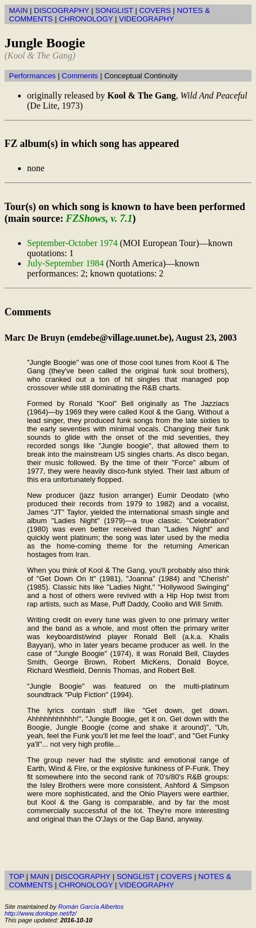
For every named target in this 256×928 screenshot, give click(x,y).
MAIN (18, 10)
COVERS (154, 10)
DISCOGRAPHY (61, 10)
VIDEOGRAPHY (146, 19)
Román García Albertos (90, 906)
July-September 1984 (65, 263)
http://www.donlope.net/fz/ (41, 913)
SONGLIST (114, 10)
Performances (32, 76)
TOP (16, 876)
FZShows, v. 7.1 (99, 218)
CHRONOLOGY (86, 19)
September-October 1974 (72, 243)
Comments (80, 76)
